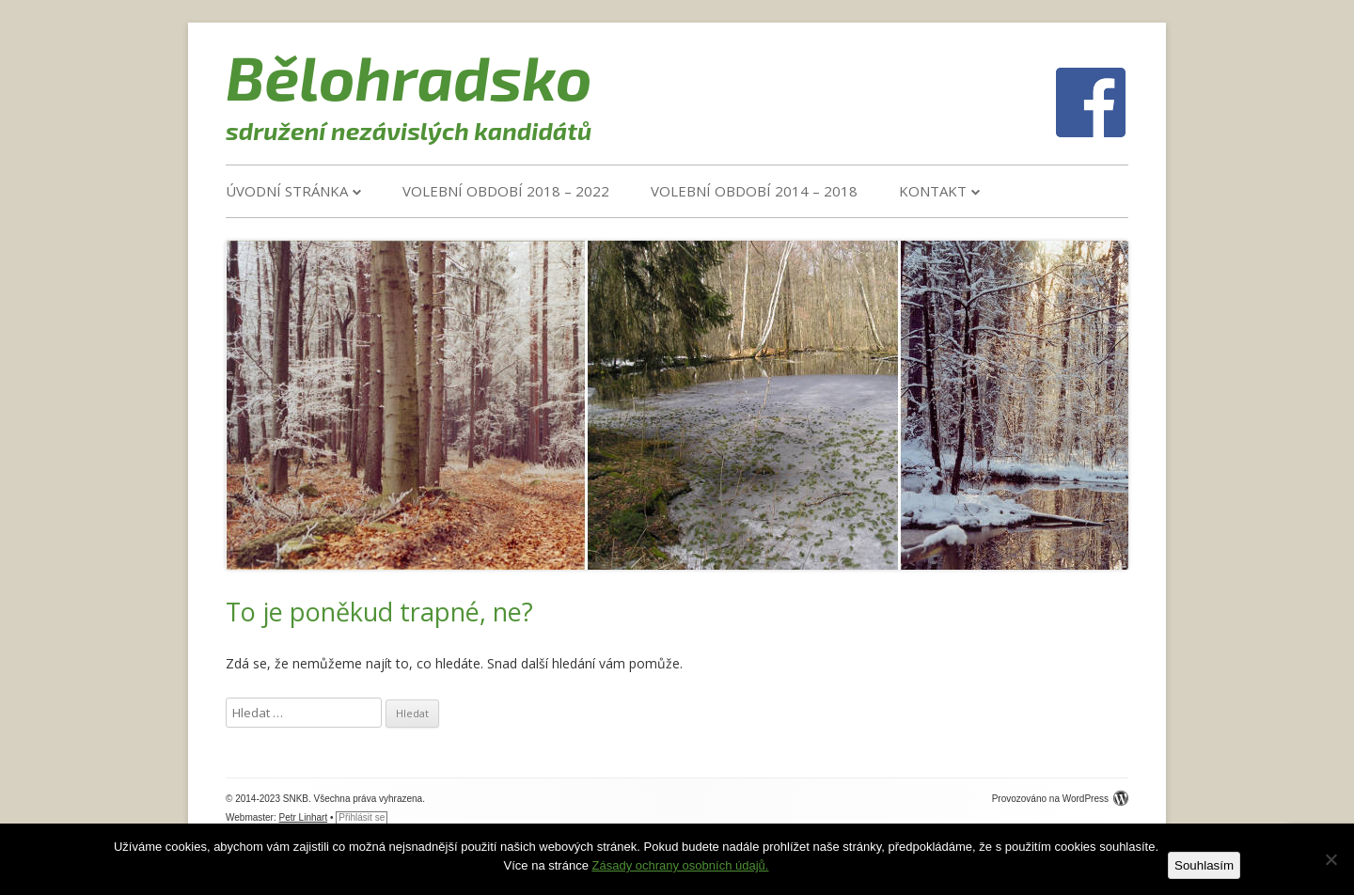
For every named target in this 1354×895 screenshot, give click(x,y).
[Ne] (1330, 859)
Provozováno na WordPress (1060, 798)
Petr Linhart (303, 817)
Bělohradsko (409, 76)
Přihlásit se (361, 817)
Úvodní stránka (287, 190)
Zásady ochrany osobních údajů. (680, 865)
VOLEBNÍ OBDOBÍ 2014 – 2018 (754, 190)
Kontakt (933, 190)
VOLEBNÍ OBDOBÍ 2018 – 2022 (505, 190)
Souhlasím (1204, 865)
